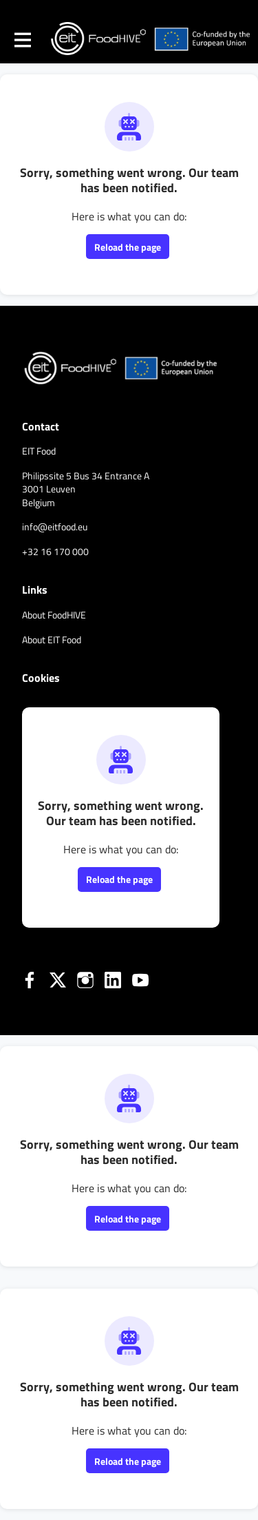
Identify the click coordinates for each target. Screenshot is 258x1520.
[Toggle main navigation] (22, 39)
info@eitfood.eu (54, 526)
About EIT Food (51, 639)
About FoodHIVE (54, 614)
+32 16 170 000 (55, 551)
